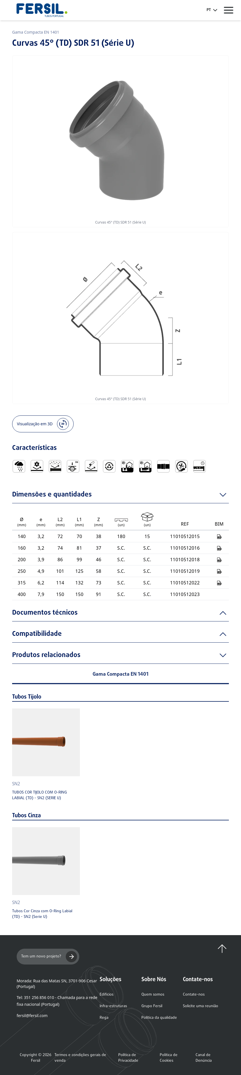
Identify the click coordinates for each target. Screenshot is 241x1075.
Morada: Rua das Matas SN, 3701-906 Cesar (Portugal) (57, 983)
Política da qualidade (159, 1018)
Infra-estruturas (113, 1006)
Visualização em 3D (43, 424)
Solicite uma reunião (200, 1006)
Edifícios (106, 995)
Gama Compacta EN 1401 (35, 32)
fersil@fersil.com (32, 1015)
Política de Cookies (169, 1058)
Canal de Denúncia (204, 1058)
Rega (104, 1018)
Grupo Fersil (151, 1006)
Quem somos (152, 995)
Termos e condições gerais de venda (80, 1058)
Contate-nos (194, 995)
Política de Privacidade (128, 1058)
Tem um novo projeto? (49, 956)
